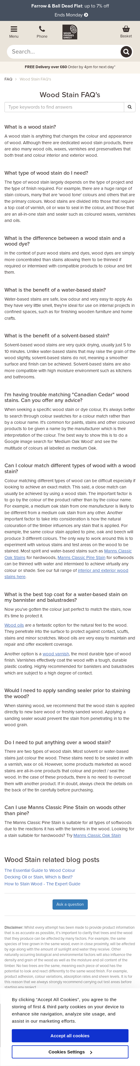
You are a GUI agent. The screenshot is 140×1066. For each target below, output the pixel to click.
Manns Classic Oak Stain (97, 835)
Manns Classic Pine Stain (81, 557)
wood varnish (56, 654)
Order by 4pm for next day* (70, 67)
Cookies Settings (70, 1051)
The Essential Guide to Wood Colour (39, 870)
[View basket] (126, 32)
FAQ (8, 79)
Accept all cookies (70, 1035)
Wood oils (14, 625)
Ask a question (70, 904)
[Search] (126, 51)
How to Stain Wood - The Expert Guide (42, 884)
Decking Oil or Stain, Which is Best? (38, 877)
